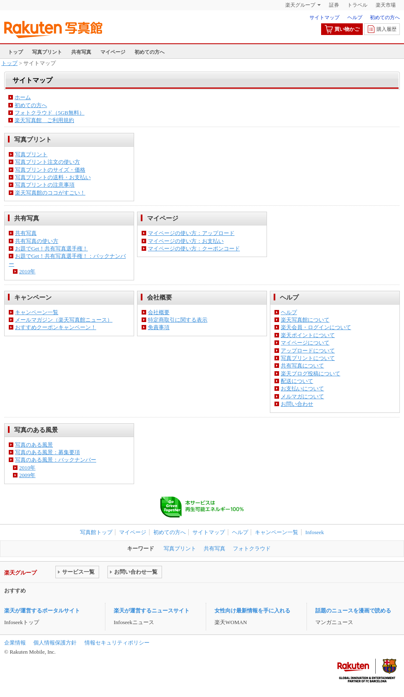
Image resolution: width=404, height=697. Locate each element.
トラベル (357, 5)
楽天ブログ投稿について (310, 373)
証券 (334, 5)
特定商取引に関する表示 (177, 320)
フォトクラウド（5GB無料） (50, 113)
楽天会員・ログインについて (316, 327)
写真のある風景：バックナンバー (55, 460)
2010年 (27, 271)
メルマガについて (302, 396)
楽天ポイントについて (308, 335)
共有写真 (81, 52)
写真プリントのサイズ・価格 (50, 170)
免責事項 (159, 327)
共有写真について (302, 365)
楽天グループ (300, 5)
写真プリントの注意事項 (45, 185)
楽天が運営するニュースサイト (152, 610)
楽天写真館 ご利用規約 (44, 120)
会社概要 (159, 312)
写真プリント (47, 52)
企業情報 (15, 643)
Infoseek (314, 532)
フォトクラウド (252, 548)
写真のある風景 (34, 445)
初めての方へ (385, 17)
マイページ (112, 52)
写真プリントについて (308, 358)
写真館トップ (96, 532)
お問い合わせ (297, 404)
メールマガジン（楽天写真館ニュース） (63, 320)
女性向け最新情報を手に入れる (252, 610)
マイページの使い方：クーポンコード (194, 248)
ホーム (23, 97)
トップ (15, 52)
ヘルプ (354, 17)
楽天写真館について (305, 320)
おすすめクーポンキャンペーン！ (55, 327)
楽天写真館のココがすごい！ (50, 193)
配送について (297, 381)
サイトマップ (324, 17)
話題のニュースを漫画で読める (353, 610)
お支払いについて (302, 388)
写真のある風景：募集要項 (47, 452)
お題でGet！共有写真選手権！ (51, 248)
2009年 (27, 475)
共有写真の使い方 (36, 241)
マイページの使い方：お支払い (186, 241)
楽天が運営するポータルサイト (42, 610)
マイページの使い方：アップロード (191, 233)
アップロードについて (308, 350)
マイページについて (305, 343)
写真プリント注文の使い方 (47, 162)
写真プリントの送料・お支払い (53, 177)
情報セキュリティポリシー (117, 643)
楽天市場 (386, 5)
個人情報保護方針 (55, 643)
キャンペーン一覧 (36, 312)
